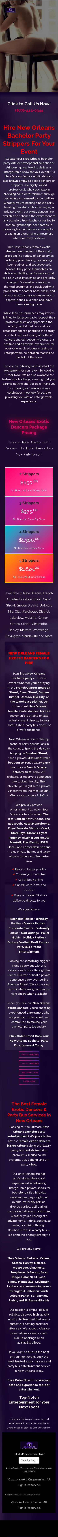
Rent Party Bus (29, 1072)
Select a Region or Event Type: (29, 1454)
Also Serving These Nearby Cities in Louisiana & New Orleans (30, 1469)
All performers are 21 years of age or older (23, 1495)
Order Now (29, 1081)
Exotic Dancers (30, 1055)
